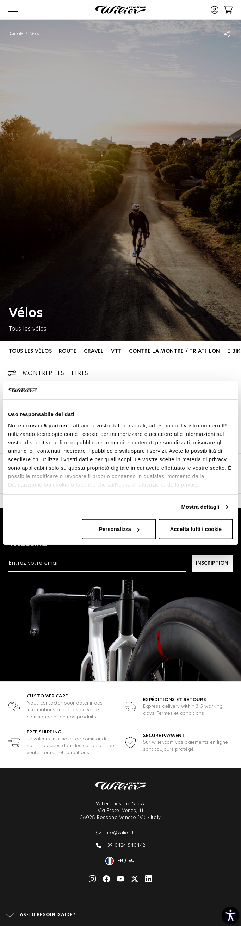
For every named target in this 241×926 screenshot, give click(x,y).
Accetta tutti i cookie (196, 529)
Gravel (94, 351)
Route (68, 351)
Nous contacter (44, 703)
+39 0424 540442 (121, 845)
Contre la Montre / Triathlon (174, 351)
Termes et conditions (180, 713)
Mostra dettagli (200, 507)
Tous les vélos (30, 351)
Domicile (15, 34)
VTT (116, 351)
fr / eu (120, 860)
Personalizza (119, 529)
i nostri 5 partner (45, 425)
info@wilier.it (115, 833)
